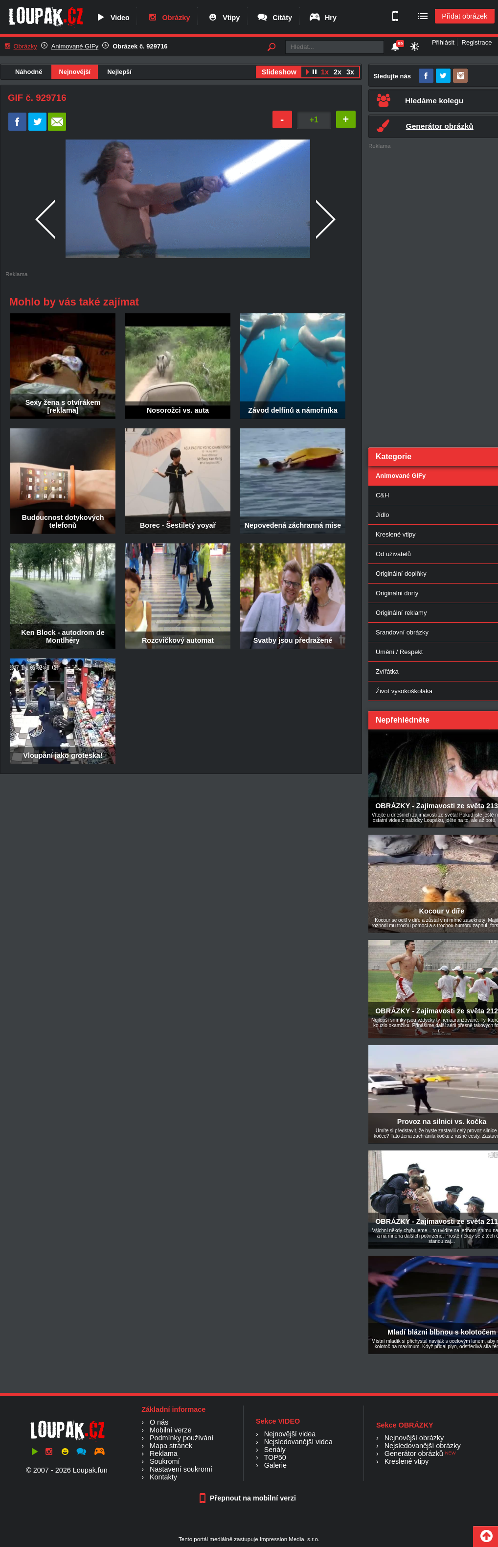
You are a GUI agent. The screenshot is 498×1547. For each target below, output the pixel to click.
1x (325, 72)
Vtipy (223, 18)
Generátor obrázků (414, 1453)
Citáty (274, 18)
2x (337, 72)
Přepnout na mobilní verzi (249, 1498)
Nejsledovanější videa (298, 1442)
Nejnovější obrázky (414, 1438)
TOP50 (275, 1457)
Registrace (477, 42)
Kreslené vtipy (407, 1461)
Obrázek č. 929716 (140, 46)
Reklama (164, 1453)
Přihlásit (443, 42)
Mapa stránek (171, 1446)
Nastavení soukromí (181, 1469)
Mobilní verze (171, 1430)
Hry (323, 18)
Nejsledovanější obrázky (423, 1446)
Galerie (275, 1465)
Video (112, 18)
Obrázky (168, 18)
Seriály (275, 1449)
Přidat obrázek (464, 16)
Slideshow (279, 72)
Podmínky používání (181, 1438)
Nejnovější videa (290, 1434)
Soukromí (165, 1461)
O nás (159, 1422)
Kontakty (163, 1477)
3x (350, 72)
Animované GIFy (74, 46)
